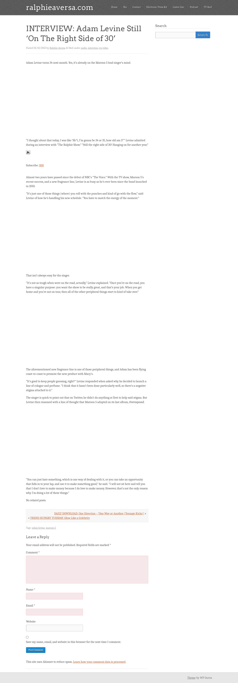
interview (93, 48)
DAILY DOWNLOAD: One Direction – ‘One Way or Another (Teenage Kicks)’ (99, 513)
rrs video (103, 48)
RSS (41, 165)
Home (114, 7)
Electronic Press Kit (157, 7)
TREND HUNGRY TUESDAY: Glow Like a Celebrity (60, 518)
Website (31, 621)
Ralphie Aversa (57, 48)
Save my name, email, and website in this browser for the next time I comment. (73, 642)
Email (30, 605)
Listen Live (178, 7)
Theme (191, 677)
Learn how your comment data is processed (99, 662)
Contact (137, 7)
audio (84, 48)
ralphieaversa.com (59, 7)
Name (30, 589)
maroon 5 (51, 527)
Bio (125, 7)
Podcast (194, 7)
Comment (33, 552)
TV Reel (208, 7)
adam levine (38, 527)
